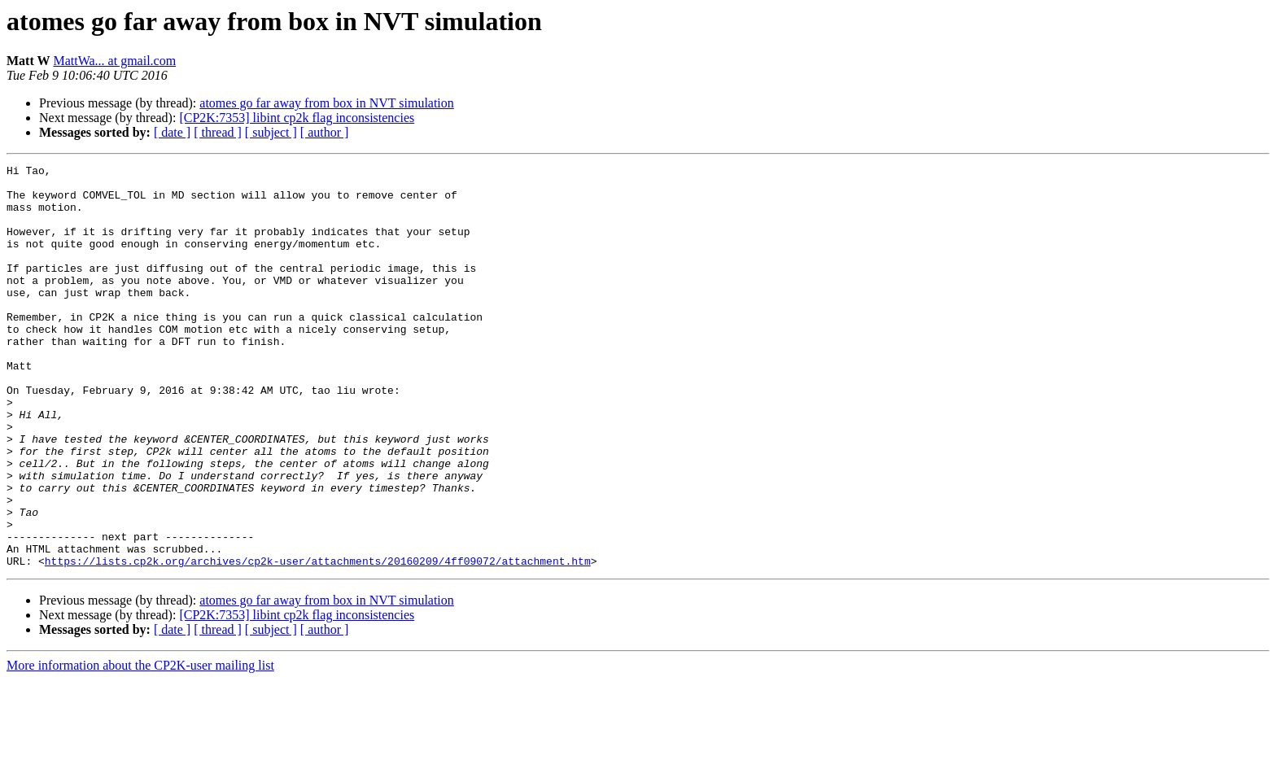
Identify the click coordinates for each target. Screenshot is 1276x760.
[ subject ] (271, 132)
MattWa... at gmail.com (114, 61)
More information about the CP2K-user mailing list (140, 746)
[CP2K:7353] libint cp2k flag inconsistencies (296, 117)
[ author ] (324, 132)
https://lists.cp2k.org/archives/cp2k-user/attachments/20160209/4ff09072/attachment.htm (318, 641)
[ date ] (172, 132)
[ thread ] (218, 132)
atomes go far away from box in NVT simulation (326, 103)
